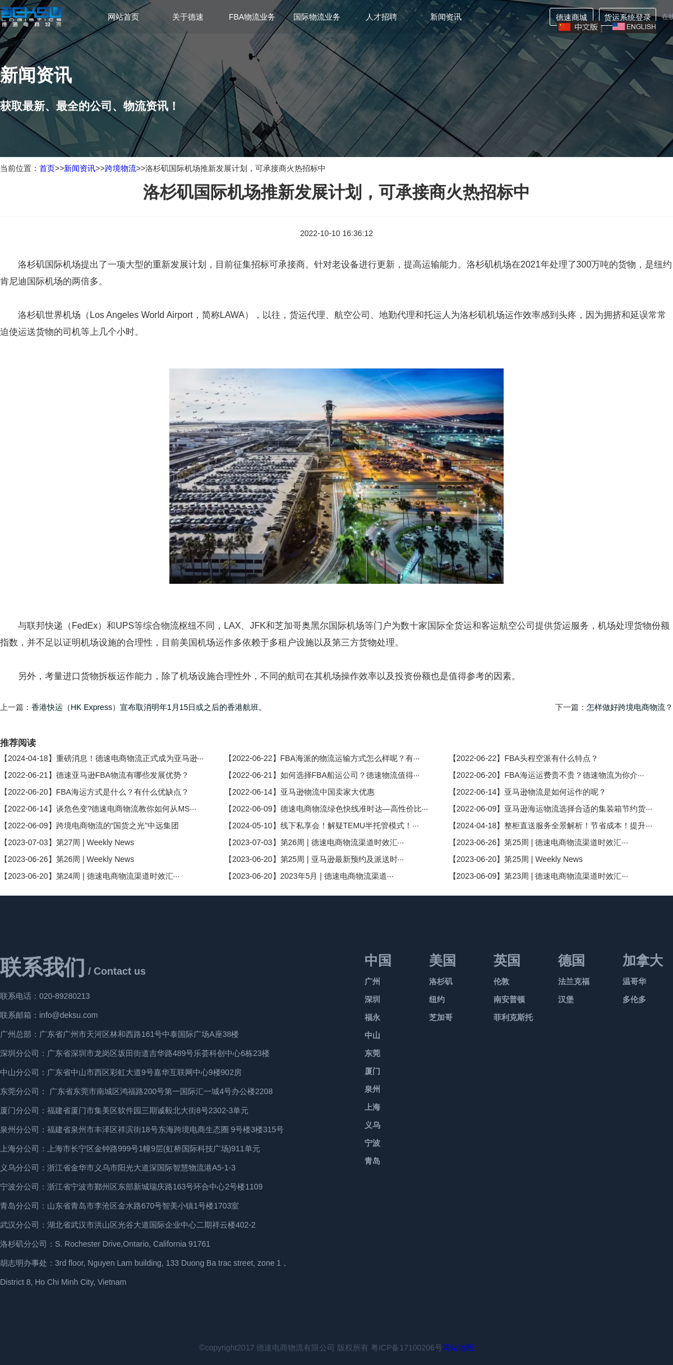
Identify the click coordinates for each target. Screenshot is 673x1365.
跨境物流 (120, 168)
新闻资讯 (446, 16)
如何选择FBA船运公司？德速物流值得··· (350, 775)
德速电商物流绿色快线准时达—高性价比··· (354, 808)
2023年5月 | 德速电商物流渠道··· (337, 875)
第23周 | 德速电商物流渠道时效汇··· (566, 875)
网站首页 (123, 16)
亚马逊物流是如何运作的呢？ (555, 791)
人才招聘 (381, 16)
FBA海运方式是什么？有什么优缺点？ (122, 791)
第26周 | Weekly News (95, 859)
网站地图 (458, 1347)
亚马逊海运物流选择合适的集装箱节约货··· (578, 808)
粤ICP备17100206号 (406, 1347)
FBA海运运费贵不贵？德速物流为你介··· (574, 775)
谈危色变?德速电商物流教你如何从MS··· (126, 808)
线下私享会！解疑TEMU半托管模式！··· (349, 825)
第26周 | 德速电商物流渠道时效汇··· (342, 842)
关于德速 (188, 16)
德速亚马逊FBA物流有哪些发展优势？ (122, 775)
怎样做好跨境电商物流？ (630, 707)
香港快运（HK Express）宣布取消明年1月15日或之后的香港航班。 (148, 707)
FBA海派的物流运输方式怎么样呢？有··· (350, 758)
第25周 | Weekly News (543, 859)
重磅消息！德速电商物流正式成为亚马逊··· (130, 758)
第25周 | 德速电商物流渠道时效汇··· (566, 842)
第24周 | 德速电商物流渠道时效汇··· (118, 875)
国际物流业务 (316, 16)
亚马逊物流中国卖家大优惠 (327, 791)
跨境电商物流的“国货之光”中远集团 (117, 825)
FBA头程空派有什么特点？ (551, 758)
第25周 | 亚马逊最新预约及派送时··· (342, 859)
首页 (47, 168)
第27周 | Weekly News (95, 842)
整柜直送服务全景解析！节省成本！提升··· (578, 825)
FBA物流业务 (252, 16)
